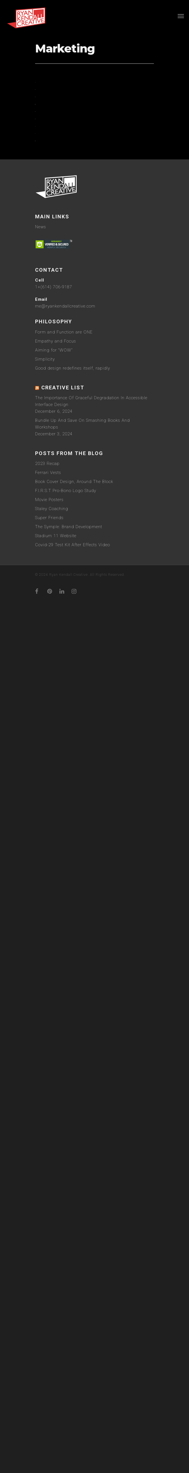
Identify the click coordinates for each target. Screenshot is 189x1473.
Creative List (62, 1097)
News (40, 936)
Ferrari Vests (48, 1182)
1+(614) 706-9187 (53, 996)
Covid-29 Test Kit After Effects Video (72, 1254)
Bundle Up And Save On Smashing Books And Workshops (82, 1134)
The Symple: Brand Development (68, 1236)
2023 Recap (47, 1173)
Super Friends (49, 1227)
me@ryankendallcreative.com (65, 1015)
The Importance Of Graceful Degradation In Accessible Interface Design (91, 1111)
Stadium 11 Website (55, 1245)
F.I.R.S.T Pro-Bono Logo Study (65, 1200)
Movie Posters (49, 1209)
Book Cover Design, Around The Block (74, 1191)
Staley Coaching (51, 1218)
